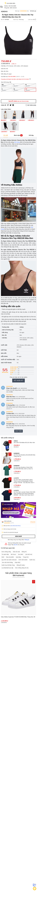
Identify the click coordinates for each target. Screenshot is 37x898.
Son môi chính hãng (7, 562)
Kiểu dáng (4, 356)
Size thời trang (6, 362)
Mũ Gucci (13, 554)
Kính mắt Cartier (23, 559)
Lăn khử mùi (28, 554)
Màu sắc (4, 353)
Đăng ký (27, 539)
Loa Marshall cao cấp (7, 567)
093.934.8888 (12, 6)
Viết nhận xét (18, 380)
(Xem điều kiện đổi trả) (15, 525)
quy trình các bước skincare (9, 559)
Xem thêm (18, 431)
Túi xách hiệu (5, 554)
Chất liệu (4, 345)
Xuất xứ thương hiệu (8, 359)
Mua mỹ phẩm (10, 557)
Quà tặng (18, 557)
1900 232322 (13, 7)
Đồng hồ (24, 551)
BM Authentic (7, 521)
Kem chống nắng (6, 551)
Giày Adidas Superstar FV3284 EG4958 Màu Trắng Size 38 (18, 617)
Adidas (4, 11)
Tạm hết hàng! (18, 101)
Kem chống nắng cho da (21, 567)
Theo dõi (33, 522)
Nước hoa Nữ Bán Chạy (8, 565)
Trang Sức (26, 557)
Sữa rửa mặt (16, 551)
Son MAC (20, 554)
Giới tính (4, 350)
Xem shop (18, 536)
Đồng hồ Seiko (21, 565)
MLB (3, 557)
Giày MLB (17, 562)
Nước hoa (32, 559)
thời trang (17, 142)
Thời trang (21, 19)
